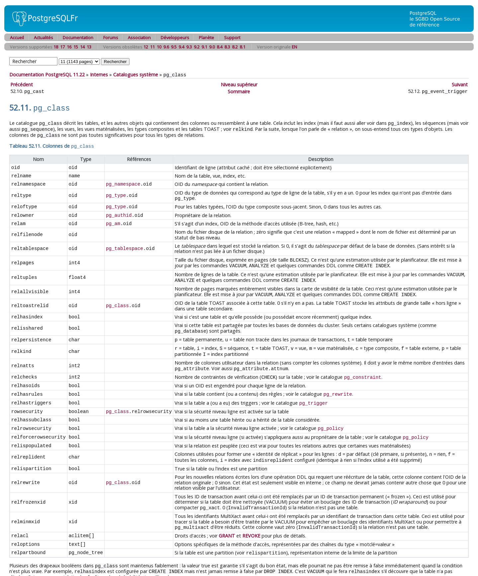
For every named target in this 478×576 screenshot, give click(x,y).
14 (82, 47)
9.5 (174, 47)
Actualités (43, 38)
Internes (99, 74)
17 (62, 47)
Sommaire (239, 91)
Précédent (21, 84)
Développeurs (175, 38)
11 (152, 47)
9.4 (181, 47)
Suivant (460, 84)
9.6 (166, 47)
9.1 (204, 47)
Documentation (78, 38)
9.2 (196, 47)
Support (232, 38)
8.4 (219, 47)
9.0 (212, 47)
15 (75, 47)
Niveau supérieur (239, 84)
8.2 (235, 47)
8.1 (242, 47)
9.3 (189, 47)
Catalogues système (135, 74)
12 (145, 47)
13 (89, 47)
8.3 (227, 47)
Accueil (17, 38)
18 (55, 47)
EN (294, 47)
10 (159, 47)
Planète (206, 38)
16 (69, 47)
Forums (110, 38)
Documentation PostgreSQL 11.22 (47, 74)
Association (139, 38)
